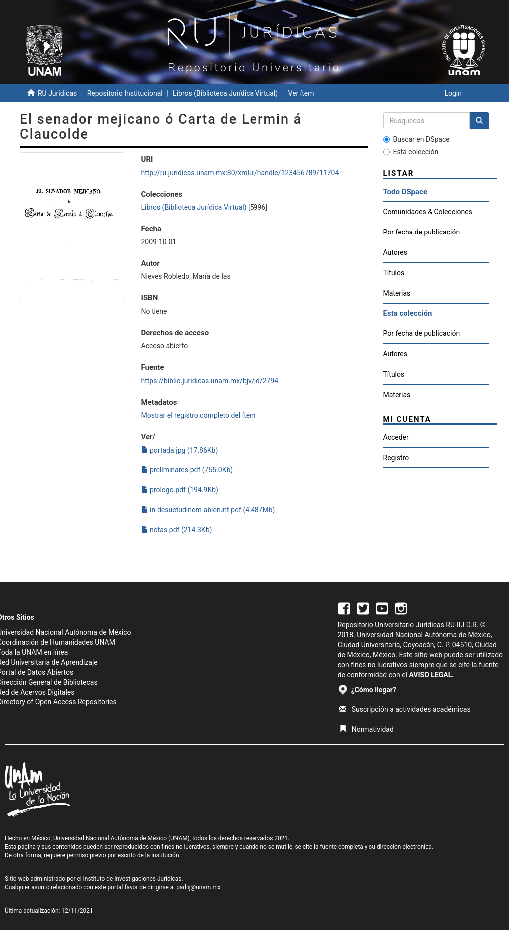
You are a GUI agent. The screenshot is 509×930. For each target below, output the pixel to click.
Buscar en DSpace (416, 139)
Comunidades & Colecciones (427, 212)
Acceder (396, 437)
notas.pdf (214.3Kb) (176, 530)
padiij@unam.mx (198, 887)
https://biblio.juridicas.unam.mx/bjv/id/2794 (210, 381)
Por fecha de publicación (421, 232)
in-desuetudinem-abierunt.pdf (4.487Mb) (208, 510)
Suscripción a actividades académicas (405, 709)
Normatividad (366, 729)
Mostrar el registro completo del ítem (198, 415)
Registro (396, 458)
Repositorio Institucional (125, 93)
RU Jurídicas (57, 93)
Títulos (394, 273)
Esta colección (411, 152)
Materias (397, 293)
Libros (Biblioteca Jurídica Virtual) (225, 93)
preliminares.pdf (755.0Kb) (187, 470)
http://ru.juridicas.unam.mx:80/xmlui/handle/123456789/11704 (240, 173)
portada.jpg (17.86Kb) (179, 450)
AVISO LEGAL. (431, 675)
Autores (395, 252)
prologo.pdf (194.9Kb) (179, 490)
